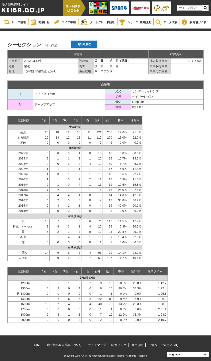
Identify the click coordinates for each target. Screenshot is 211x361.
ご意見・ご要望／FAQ (163, 345)
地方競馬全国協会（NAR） (65, 345)
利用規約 (137, 345)
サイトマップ (97, 345)
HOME (37, 345)
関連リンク (118, 345)
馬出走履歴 (84, 44)
